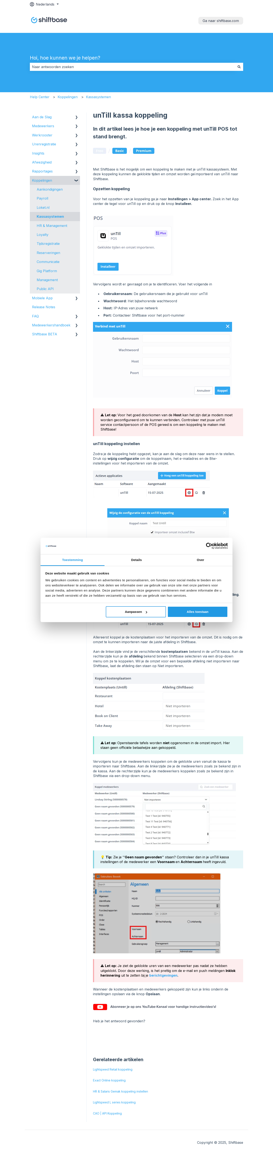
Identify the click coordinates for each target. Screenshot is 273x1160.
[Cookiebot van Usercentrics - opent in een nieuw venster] (209, 546)
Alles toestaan (198, 612)
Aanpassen (136, 612)
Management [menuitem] (47, 280)
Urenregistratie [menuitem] (44, 144)
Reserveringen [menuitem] (48, 253)
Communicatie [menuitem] (48, 262)
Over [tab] (200, 560)
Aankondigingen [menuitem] (50, 189)
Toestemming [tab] (72, 560)
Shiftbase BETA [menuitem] (44, 334)
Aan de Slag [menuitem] (42, 117)
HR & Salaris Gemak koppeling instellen (120, 1091)
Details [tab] (136, 560)
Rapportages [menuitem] (42, 171)
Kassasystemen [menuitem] (50, 216)
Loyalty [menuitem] (42, 234)
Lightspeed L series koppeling (114, 1102)
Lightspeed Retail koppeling (112, 1069)
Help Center (39, 97)
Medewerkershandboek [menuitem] (51, 325)
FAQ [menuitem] (35, 316)
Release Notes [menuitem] (43, 307)
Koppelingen (68, 97)
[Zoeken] (239, 67)
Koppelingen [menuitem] (42, 180)
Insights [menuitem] (38, 153)
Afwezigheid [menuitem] (42, 162)
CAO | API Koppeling (107, 1113)
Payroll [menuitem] (42, 198)
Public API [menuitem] (45, 289)
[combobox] (132, 67)
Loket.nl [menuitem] (43, 207)
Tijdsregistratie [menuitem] (48, 243)
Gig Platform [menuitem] (47, 271)
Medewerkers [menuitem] (43, 126)
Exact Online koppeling (109, 1080)
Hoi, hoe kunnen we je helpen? (65, 58)
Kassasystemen (98, 97)
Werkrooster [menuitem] (42, 135)
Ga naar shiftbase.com (221, 21)
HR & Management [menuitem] (52, 226)
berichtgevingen (163, 975)
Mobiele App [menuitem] (42, 298)
